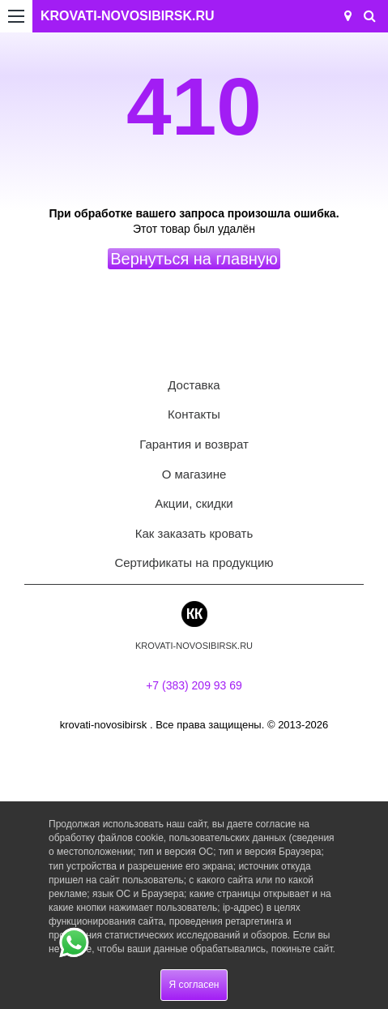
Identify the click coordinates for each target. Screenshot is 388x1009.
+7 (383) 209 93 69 (194, 685)
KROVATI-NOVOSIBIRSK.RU (128, 16)
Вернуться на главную (194, 259)
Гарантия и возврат (194, 444)
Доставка (194, 385)
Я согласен (194, 984)
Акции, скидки (193, 503)
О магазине (194, 474)
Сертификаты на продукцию (193, 562)
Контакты (194, 414)
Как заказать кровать (194, 533)
